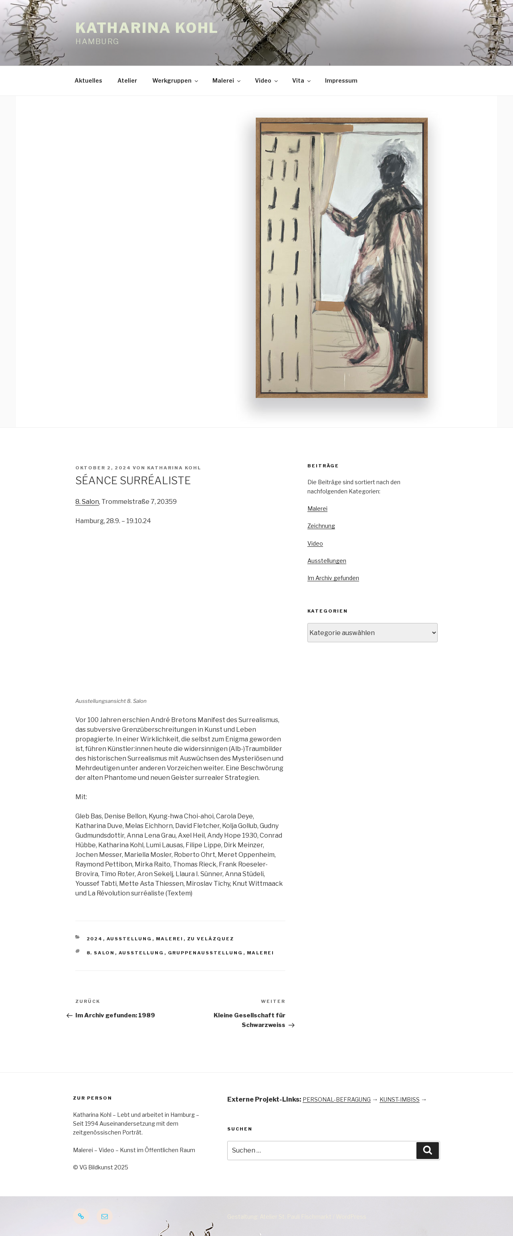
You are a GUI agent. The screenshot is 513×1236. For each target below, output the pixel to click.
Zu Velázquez (210, 939)
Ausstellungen (326, 560)
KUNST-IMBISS (400, 1099)
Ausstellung (129, 939)
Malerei (227, 80)
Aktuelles (88, 80)
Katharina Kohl (147, 28)
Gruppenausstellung (205, 953)
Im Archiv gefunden (333, 577)
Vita (302, 80)
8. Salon (87, 501)
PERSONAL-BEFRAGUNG (337, 1099)
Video (267, 80)
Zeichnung (321, 525)
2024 (95, 939)
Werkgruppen (175, 80)
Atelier (127, 80)
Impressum (341, 80)
